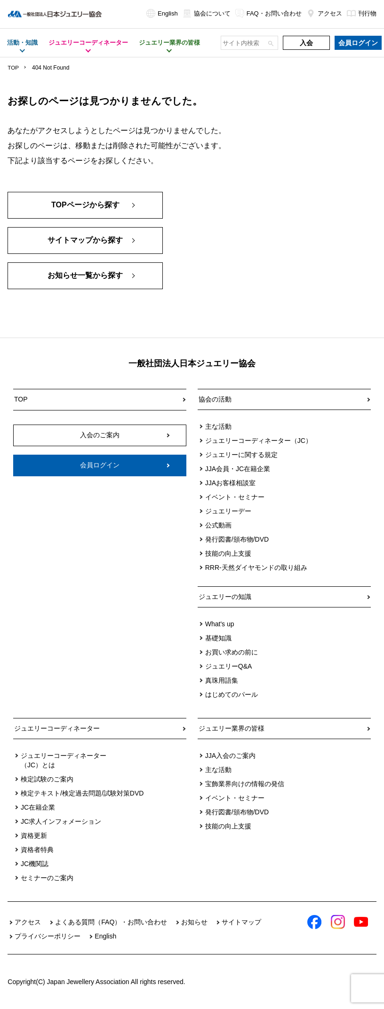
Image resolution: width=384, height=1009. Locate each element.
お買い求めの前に (231, 652)
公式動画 (218, 525)
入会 (306, 43)
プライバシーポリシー (47, 936)
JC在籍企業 (38, 807)
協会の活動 (215, 399)
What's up (219, 624)
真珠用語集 (221, 680)
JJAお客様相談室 (230, 483)
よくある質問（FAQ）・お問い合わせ (111, 922)
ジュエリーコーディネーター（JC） (258, 440)
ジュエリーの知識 (225, 596)
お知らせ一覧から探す (85, 276)
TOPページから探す (85, 205)
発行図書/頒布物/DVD (237, 539)
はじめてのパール (231, 694)
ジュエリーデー (228, 511)
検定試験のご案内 (47, 779)
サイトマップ (241, 922)
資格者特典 (37, 849)
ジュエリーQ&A (228, 666)
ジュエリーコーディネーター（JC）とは (63, 760)
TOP (13, 67)
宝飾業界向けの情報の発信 (244, 784)
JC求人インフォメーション (61, 821)
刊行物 (361, 13)
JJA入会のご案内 (230, 755)
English (162, 13)
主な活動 (218, 426)
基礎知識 (218, 638)
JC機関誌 (34, 863)
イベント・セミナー (234, 497)
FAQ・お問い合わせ (268, 13)
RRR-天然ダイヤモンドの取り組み (256, 567)
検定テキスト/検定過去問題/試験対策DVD (82, 793)
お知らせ (194, 922)
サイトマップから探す (85, 240)
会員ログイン (358, 43)
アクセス (324, 13)
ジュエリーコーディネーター (57, 728)
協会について (207, 13)
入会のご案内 (100, 434)
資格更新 (34, 835)
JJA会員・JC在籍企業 (237, 469)
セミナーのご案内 (47, 878)
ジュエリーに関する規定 (241, 454)
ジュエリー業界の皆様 (231, 728)
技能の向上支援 (228, 553)
